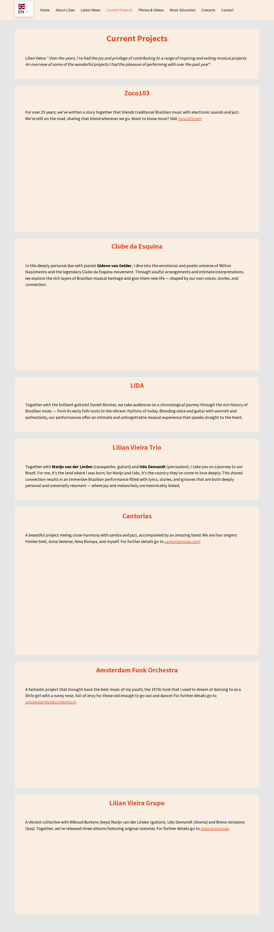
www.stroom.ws (215, 839)
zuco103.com (190, 123)
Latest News (89, 12)
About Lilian (63, 12)
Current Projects (118, 12)
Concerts (210, 12)
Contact (229, 12)
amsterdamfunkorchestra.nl (50, 711)
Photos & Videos (151, 12)
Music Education (183, 12)
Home (43, 12)
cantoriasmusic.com (182, 550)
